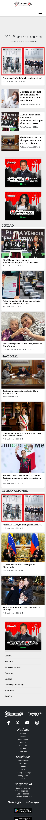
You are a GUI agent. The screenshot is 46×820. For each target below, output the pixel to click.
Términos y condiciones (23, 796)
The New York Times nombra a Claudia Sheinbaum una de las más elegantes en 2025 (22, 478)
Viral (23, 778)
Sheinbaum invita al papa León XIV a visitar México (30, 140)
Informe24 (23, 751)
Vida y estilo (23, 775)
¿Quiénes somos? (23, 787)
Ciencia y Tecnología (15, 685)
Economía (9, 691)
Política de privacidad (23, 790)
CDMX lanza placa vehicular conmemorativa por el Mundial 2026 (21, 261)
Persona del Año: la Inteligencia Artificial (23, 78)
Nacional (9, 662)
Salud (23, 769)
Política (23, 742)
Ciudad (8, 656)
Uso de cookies (23, 793)
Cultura (8, 679)
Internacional (23, 739)
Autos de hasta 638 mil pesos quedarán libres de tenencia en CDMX (21, 302)
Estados (8, 696)
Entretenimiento (13, 667)
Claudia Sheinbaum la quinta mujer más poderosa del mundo (22, 434)
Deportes (9, 673)
